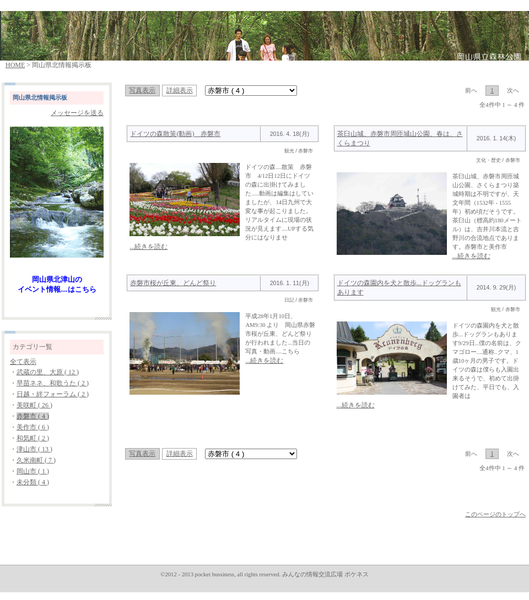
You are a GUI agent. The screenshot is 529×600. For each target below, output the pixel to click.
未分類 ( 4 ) (33, 482)
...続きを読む (148, 246)
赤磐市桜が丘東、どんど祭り (173, 283)
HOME (15, 65)
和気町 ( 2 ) (33, 438)
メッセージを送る (77, 113)
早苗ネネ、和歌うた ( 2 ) (53, 383)
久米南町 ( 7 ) (36, 460)
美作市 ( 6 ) (33, 427)
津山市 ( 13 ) (34, 449)
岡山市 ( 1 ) (33, 471)
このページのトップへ (495, 514)
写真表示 (142, 90)
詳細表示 (179, 90)
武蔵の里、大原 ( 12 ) (48, 372)
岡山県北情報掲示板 (40, 98)
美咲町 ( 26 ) (34, 405)
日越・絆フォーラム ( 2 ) (53, 394)
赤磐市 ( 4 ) (33, 416)
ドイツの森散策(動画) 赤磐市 (175, 134)
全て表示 (23, 362)
